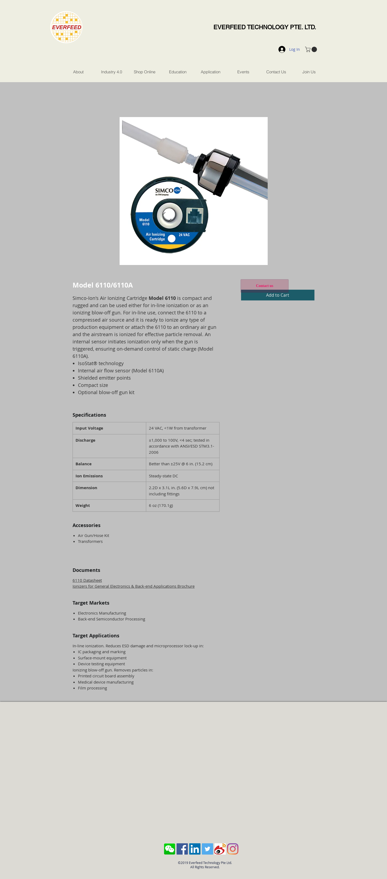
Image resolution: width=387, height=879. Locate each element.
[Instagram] (232, 849)
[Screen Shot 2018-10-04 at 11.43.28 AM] (169, 849)
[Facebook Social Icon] (182, 849)
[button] (311, 49)
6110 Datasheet (87, 580)
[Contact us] (265, 286)
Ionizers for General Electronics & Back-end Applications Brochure (134, 586)
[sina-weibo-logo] (220, 849)
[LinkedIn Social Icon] (194, 849)
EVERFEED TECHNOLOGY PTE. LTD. (264, 27)
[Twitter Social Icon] (207, 849)
